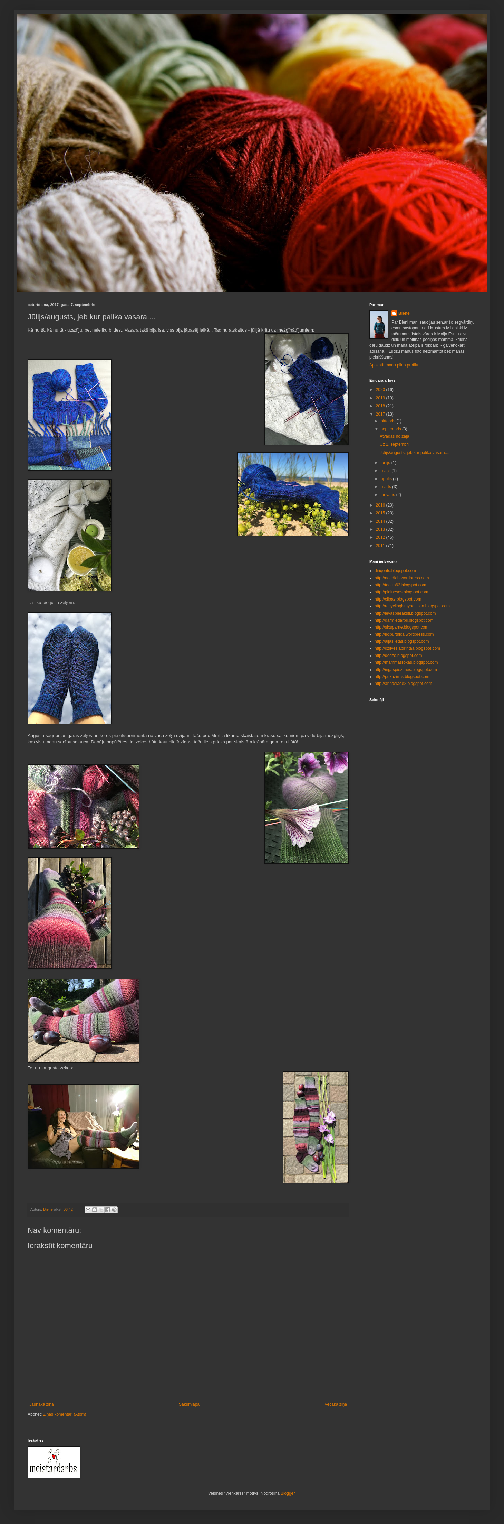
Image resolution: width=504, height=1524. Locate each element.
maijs (386, 470)
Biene (404, 313)
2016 (381, 505)
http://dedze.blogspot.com (398, 655)
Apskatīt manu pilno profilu (393, 365)
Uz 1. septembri (394, 444)
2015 (381, 513)
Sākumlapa (189, 1404)
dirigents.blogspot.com (395, 570)
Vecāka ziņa (335, 1404)
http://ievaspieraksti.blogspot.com (405, 613)
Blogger (288, 1493)
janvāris (388, 494)
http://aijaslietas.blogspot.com (402, 641)
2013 (381, 529)
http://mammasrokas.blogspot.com (406, 662)
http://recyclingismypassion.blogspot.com (412, 606)
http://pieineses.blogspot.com (401, 591)
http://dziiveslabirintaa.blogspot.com (407, 648)
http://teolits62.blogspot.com (400, 585)
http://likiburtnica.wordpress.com (404, 634)
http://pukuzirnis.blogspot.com (402, 676)
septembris (391, 429)
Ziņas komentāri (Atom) (64, 1414)
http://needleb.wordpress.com (402, 578)
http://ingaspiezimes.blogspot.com (406, 669)
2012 (381, 537)
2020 (381, 389)
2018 (381, 405)
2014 (381, 521)
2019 (381, 398)
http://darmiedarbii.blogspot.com (404, 620)
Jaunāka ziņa (41, 1404)
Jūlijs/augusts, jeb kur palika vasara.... (414, 452)
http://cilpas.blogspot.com (398, 599)
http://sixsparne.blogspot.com (401, 627)
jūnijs (386, 462)
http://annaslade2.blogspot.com (403, 683)
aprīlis (387, 478)
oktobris (388, 421)
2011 (381, 545)
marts (386, 486)
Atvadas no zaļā (394, 436)
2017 (381, 414)
